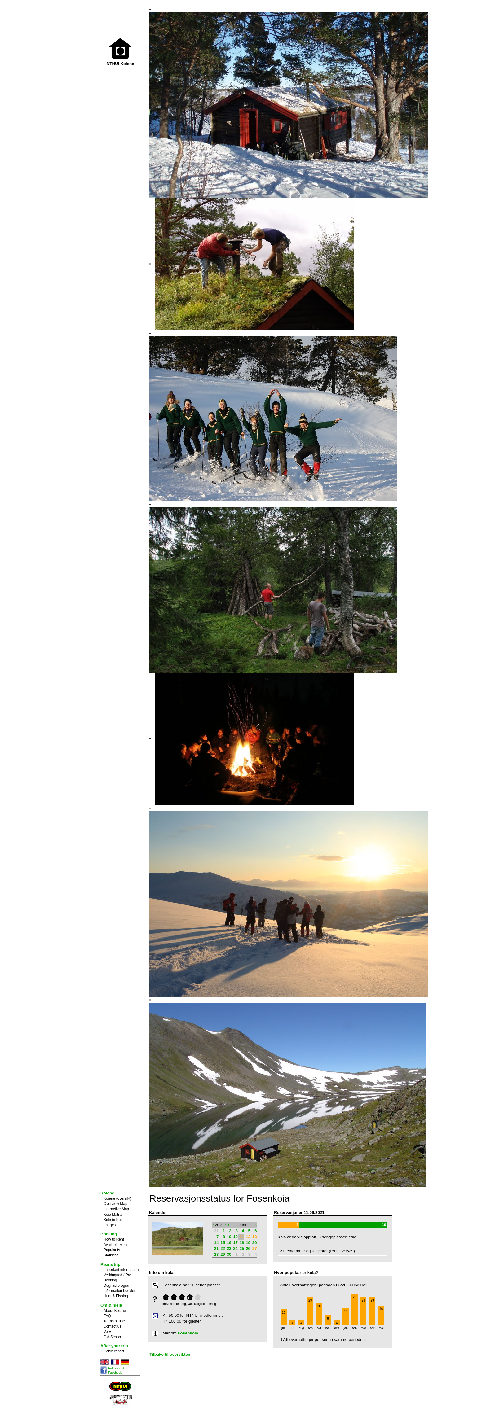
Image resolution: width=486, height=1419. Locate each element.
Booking (108, 1234)
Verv (107, 1331)
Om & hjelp (111, 1305)
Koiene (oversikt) (117, 1198)
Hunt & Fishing (116, 1296)
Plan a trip (110, 1264)
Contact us (112, 1326)
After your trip (114, 1345)
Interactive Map (116, 1209)
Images (110, 1225)
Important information (121, 1270)
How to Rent (114, 1239)
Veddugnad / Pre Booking (117, 1277)
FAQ (107, 1316)
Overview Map (115, 1204)
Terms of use (114, 1321)
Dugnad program (117, 1285)
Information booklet (119, 1291)
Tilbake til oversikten (169, 1354)
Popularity (112, 1250)
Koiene (107, 1193)
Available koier (116, 1244)
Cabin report (114, 1351)
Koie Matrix (113, 1214)
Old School (113, 1337)
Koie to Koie (114, 1220)
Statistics (111, 1255)
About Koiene (115, 1310)
